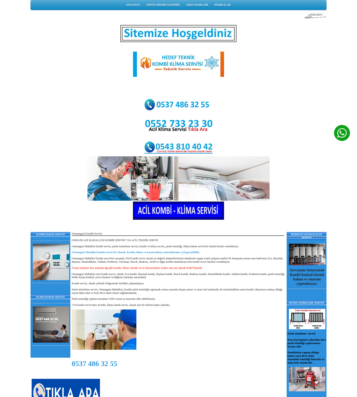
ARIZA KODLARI (197, 4)
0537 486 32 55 (94, 364)
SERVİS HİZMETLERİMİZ (163, 4)
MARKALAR (222, 4)
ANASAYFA (133, 4)
